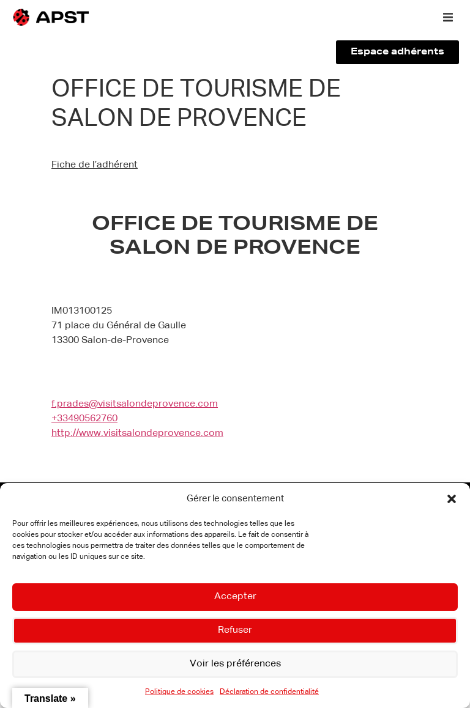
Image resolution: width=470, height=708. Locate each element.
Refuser (235, 630)
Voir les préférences (235, 664)
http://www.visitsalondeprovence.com (137, 433)
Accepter (235, 597)
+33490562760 (84, 419)
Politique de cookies (179, 692)
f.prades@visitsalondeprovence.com (134, 404)
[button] (452, 499)
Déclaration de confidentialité (269, 692)
